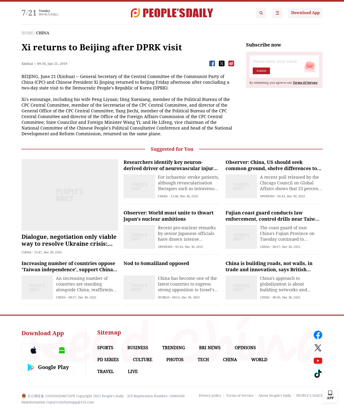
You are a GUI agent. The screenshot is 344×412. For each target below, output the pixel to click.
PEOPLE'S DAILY (309, 395)
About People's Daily (274, 395)
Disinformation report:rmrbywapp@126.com (58, 402)
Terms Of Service (305, 82)
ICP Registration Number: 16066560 (156, 396)
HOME (27, 33)
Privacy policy (210, 395)
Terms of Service (239, 395)
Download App (305, 12)
